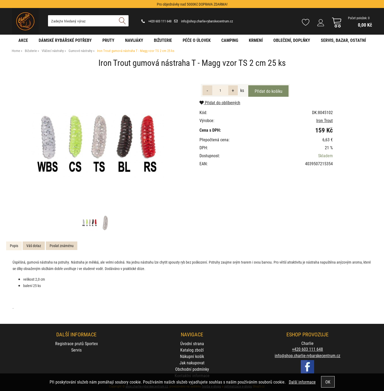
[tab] (14, 245)
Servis (76, 350)
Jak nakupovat (192, 362)
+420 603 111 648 (156, 21)
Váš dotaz (33, 245)
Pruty (108, 40)
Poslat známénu (62, 245)
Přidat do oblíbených (219, 102)
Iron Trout (324, 120)
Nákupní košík (192, 356)
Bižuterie (163, 40)
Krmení (256, 40)
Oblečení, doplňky (291, 40)
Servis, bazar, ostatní (343, 40)
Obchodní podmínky (192, 369)
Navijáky (134, 40)
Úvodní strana (192, 343)
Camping (229, 40)
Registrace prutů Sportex (76, 343)
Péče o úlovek (197, 40)
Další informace (302, 382)
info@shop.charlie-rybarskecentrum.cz (203, 21)
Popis (14, 245)
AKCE (23, 40)
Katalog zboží (192, 350)
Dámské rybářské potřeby (65, 40)
